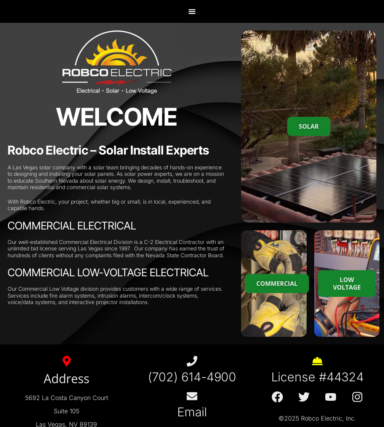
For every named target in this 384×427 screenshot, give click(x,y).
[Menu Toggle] (192, 11)
